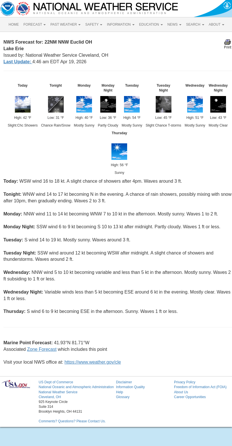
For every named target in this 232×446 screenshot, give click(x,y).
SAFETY (93, 25)
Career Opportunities (190, 397)
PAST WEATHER (65, 25)
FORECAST (34, 25)
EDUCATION (151, 25)
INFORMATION (120, 25)
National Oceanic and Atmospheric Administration (76, 387)
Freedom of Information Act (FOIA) (200, 387)
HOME (14, 25)
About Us (181, 392)
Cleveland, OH (50, 397)
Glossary (122, 397)
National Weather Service (58, 392)
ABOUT (216, 25)
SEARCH (195, 25)
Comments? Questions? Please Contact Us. (72, 421)
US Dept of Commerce (56, 382)
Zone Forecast (42, 349)
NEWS (174, 25)
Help (119, 392)
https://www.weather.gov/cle (93, 362)
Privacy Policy (184, 382)
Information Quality (130, 387)
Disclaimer (124, 382)
